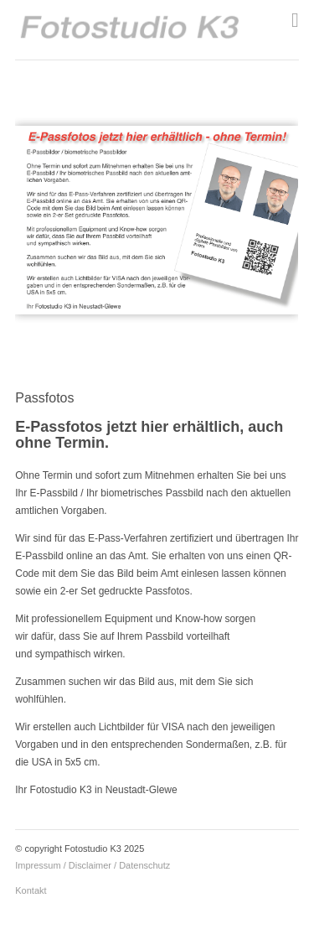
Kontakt (30, 890)
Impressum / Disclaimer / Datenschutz (92, 865)
